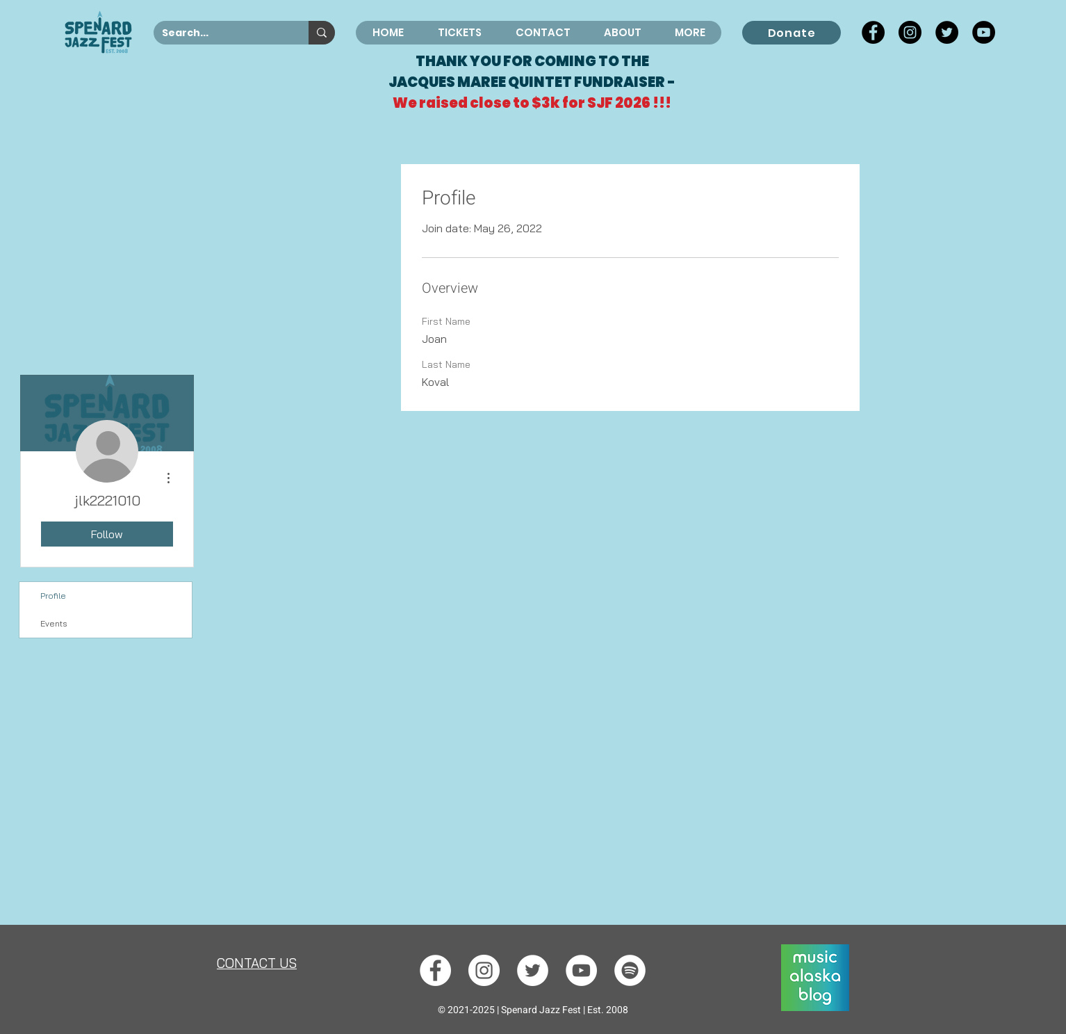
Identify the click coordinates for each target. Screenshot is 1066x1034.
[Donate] (791, 33)
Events (53, 623)
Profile (53, 595)
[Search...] (220, 33)
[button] (622, 33)
